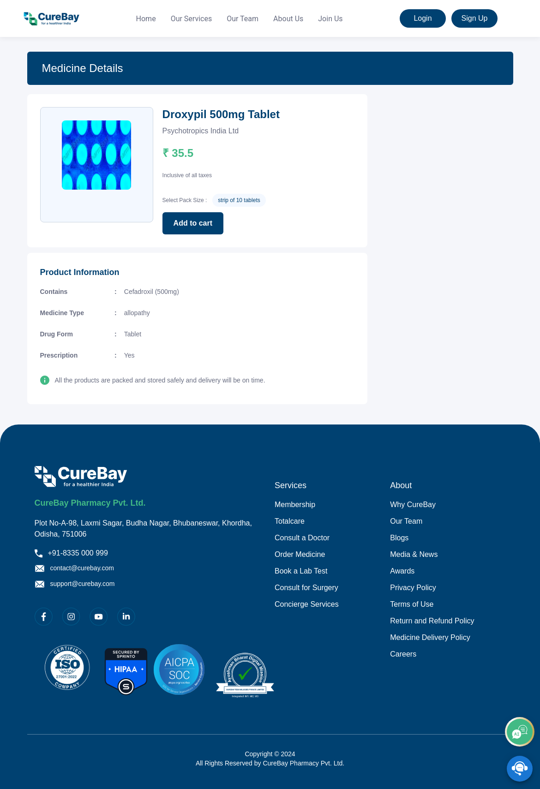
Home (146, 18)
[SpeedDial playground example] (520, 769)
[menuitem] (146, 19)
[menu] (239, 18)
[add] (520, 732)
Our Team (242, 18)
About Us (288, 18)
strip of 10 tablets (239, 200)
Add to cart (193, 223)
